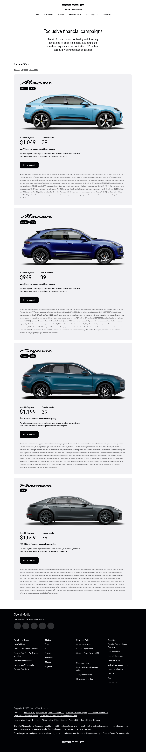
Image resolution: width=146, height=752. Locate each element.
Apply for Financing (84, 674)
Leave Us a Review (115, 669)
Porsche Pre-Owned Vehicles (26, 648)
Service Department (84, 648)
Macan (48, 661)
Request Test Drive (21, 669)
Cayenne (48, 666)
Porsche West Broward (73, 9)
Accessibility (74, 720)
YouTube (29, 625)
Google (20, 625)
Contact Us (112, 682)
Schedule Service (83, 644)
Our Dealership (114, 651)
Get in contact (29, 165)
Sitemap (96, 720)
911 (47, 648)
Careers (111, 673)
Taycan (48, 653)
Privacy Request (61, 720)
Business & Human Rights (76, 712)
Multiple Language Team (118, 664)
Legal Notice (41, 712)
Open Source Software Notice (26, 715)
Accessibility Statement (98, 712)
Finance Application (84, 679)
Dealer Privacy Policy (44, 720)
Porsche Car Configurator (24, 664)
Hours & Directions (115, 656)
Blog (109, 678)
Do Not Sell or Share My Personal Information (58, 715)
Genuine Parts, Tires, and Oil (87, 653)
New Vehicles (19, 644)
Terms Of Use (86, 720)
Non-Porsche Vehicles (23, 660)
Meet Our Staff (114, 660)
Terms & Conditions (56, 712)
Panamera (49, 657)
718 (47, 644)
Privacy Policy (29, 712)
